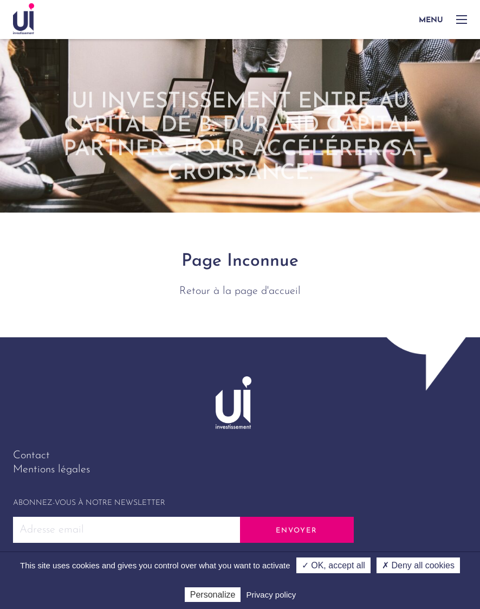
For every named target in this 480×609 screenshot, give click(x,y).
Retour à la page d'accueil (240, 291)
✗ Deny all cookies (418, 565)
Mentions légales (51, 469)
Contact (31, 455)
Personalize (213, 594)
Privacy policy (271, 594)
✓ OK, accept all (333, 565)
